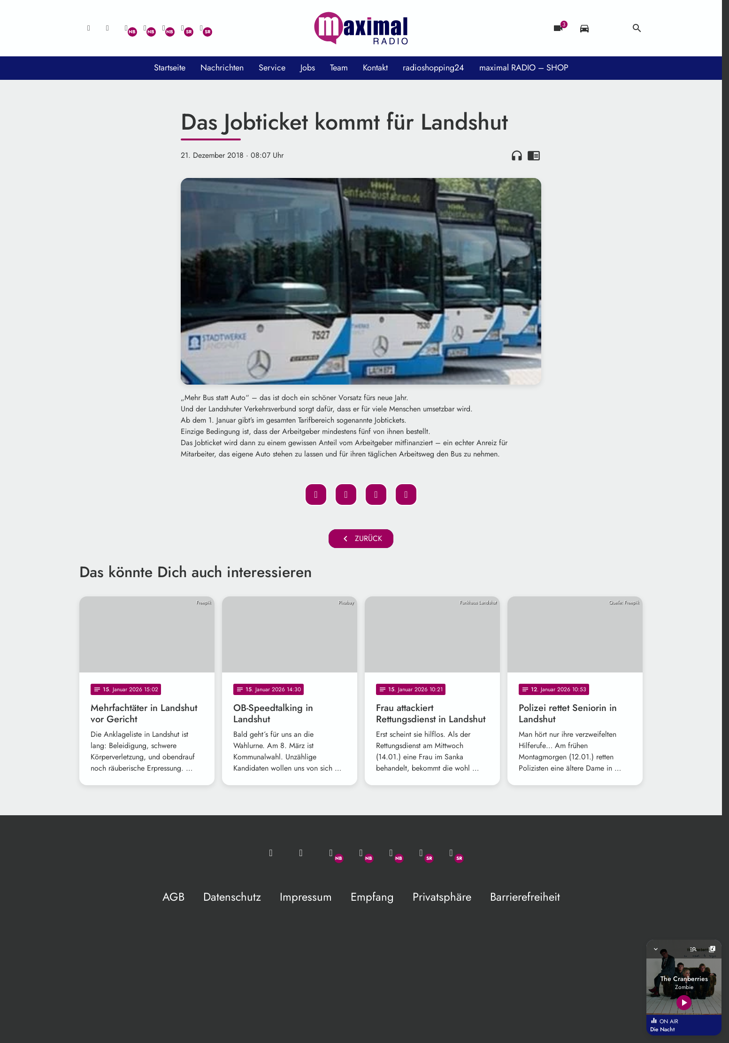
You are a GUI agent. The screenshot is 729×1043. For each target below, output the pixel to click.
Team (339, 68)
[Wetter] (610, 28)
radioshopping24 (433, 68)
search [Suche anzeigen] (637, 28)
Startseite (169, 68)
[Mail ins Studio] (88, 28)
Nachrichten (222, 68)
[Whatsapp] (126, 28)
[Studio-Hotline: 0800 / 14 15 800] (107, 28)
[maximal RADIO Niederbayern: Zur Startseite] (361, 28)
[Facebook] (145, 28)
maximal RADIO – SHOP (523, 68)
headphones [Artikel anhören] (516, 155)
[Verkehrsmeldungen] (584, 28)
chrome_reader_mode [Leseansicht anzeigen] (533, 155)
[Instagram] (163, 28)
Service (272, 68)
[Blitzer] (558, 28)
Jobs (307, 68)
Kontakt (375, 68)
